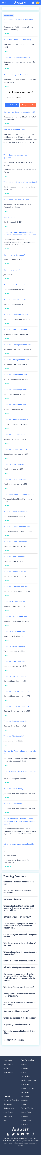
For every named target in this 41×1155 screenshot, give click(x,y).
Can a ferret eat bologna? (13, 1040)
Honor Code (7, 1104)
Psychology (25, 1084)
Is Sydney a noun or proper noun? (17, 917)
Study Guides (8, 1112)
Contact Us (25, 1104)
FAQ (5, 1120)
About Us (24, 1100)
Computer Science (27, 1088)
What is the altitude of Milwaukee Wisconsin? (17, 891)
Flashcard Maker (9, 1108)
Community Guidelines (11, 1100)
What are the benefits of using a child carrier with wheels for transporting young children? (18, 908)
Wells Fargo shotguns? (12, 899)
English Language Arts (29, 1080)
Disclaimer (25, 1116)
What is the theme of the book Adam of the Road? (19, 944)
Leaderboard (7, 1064)
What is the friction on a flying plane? (18, 987)
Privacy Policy (26, 1112)
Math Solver (7, 1116)
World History (26, 1076)
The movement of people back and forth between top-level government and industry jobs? (19, 925)
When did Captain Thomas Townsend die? (20, 961)
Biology (24, 1072)
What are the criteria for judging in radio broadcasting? (20, 953)
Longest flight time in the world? (16, 1024)
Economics (25, 1092)
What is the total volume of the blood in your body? (19, 1003)
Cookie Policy (26, 1120)
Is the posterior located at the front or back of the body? (19, 995)
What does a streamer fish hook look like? (18, 883)
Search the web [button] (12, 105)
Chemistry (25, 1068)
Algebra (24, 1064)
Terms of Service (27, 1108)
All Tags (6, 1068)
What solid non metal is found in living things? (19, 1032)
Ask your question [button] (28, 105)
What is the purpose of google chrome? (19, 1018)
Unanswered (7, 1072)
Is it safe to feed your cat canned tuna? (19, 967)
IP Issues (24, 1124)
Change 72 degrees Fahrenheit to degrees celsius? (20, 935)
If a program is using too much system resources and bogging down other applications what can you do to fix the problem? (19, 977)
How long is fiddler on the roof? (16, 1011)
